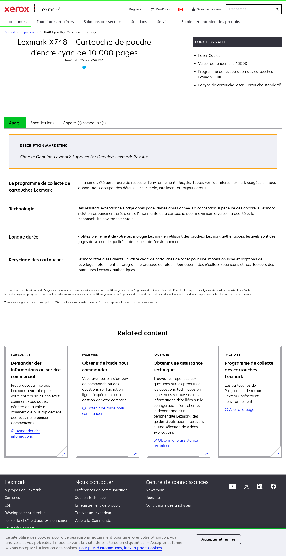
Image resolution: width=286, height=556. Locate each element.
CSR (7, 505)
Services (164, 21)
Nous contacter (94, 482)
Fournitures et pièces (55, 21)
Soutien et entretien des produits (210, 21)
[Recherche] (277, 9)
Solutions (139, 21)
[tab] (15, 122)
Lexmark (15, 482)
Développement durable (24, 512)
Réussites (154, 497)
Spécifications (42, 122)
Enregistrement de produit (97, 505)
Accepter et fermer (218, 539)
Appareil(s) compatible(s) (84, 122)
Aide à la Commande (93, 520)
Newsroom (155, 490)
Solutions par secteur (102, 21)
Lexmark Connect (19, 528)
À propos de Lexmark (22, 490)
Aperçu (15, 122)
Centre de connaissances (177, 482)
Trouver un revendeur (93, 512)
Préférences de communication (101, 490)
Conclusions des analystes (168, 505)
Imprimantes (15, 21)
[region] (143, 542)
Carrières (12, 497)
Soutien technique (90, 497)
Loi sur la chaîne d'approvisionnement (37, 520)
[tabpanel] (143, 205)
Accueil (32, 8)
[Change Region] (181, 9)
